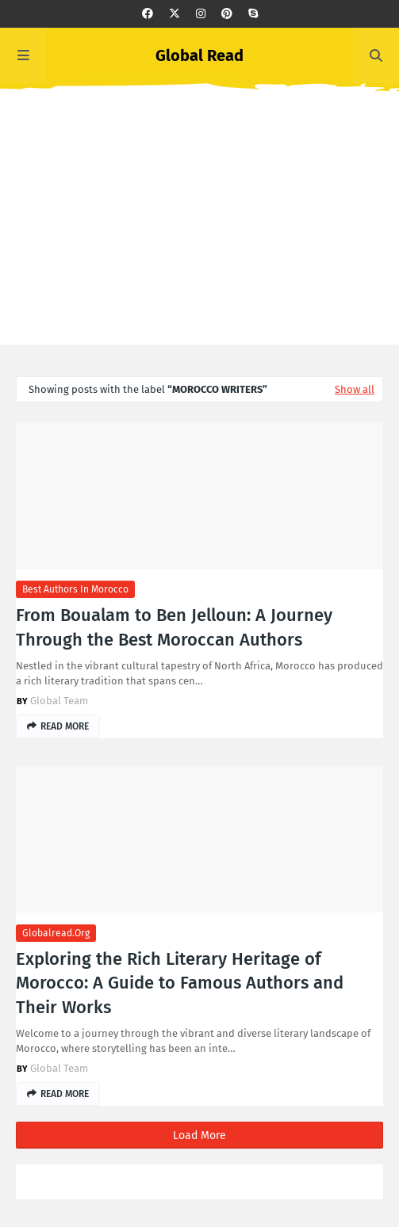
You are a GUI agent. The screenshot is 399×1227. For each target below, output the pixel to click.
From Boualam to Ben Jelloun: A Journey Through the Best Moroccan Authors (174, 627)
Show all (354, 389)
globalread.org (56, 933)
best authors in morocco (75, 589)
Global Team (59, 701)
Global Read (199, 55)
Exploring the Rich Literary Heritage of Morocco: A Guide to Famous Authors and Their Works (179, 983)
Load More (199, 1135)
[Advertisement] (199, 234)
